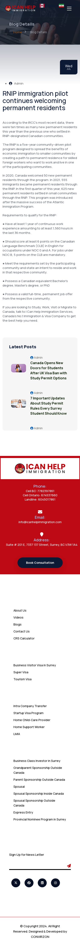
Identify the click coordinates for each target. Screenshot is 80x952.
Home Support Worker (29, 727)
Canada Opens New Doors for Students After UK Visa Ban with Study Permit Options (48, 370)
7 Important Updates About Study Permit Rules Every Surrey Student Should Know (48, 406)
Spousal (19, 787)
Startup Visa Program (28, 713)
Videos (18, 617)
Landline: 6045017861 (40, 499)
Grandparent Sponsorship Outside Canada (37, 770)
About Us (19, 610)
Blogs (17, 624)
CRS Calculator (24, 638)
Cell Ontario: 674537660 (40, 495)
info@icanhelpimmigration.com (40, 522)
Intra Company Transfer (30, 706)
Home (17, 32)
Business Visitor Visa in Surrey (34, 665)
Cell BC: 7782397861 (40, 491)
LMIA (16, 734)
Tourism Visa (22, 679)
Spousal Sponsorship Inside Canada (38, 794)
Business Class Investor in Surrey (36, 761)
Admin (16, 83)
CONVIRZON (40, 936)
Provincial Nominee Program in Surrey (39, 819)
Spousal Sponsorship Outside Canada (34, 802)
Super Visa (20, 672)
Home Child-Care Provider (31, 720)
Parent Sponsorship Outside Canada (39, 780)
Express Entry (23, 812)
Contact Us (21, 631)
